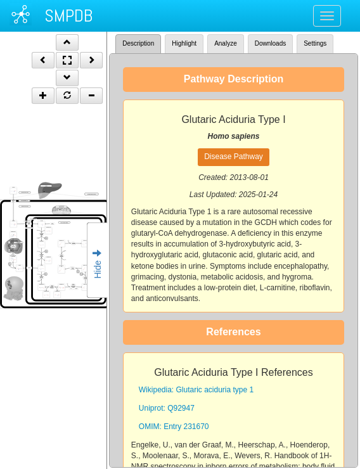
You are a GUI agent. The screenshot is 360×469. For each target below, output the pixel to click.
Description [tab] (138, 43)
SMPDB (68, 15)
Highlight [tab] (184, 43)
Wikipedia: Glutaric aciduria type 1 (196, 389)
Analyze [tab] (225, 43)
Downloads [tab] (270, 43)
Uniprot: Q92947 (167, 408)
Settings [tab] (315, 43)
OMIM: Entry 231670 (174, 426)
